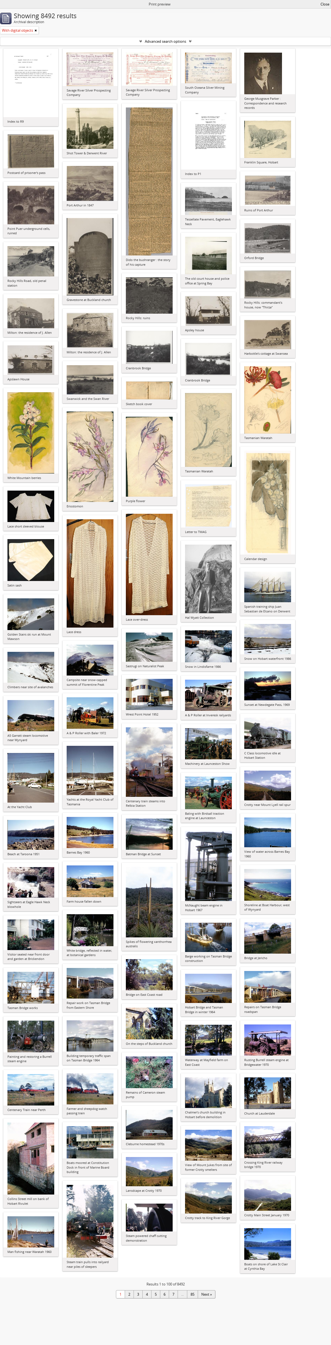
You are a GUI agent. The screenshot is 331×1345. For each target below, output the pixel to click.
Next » (206, 1294)
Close (325, 4)
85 (192, 1294)
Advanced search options (165, 41)
